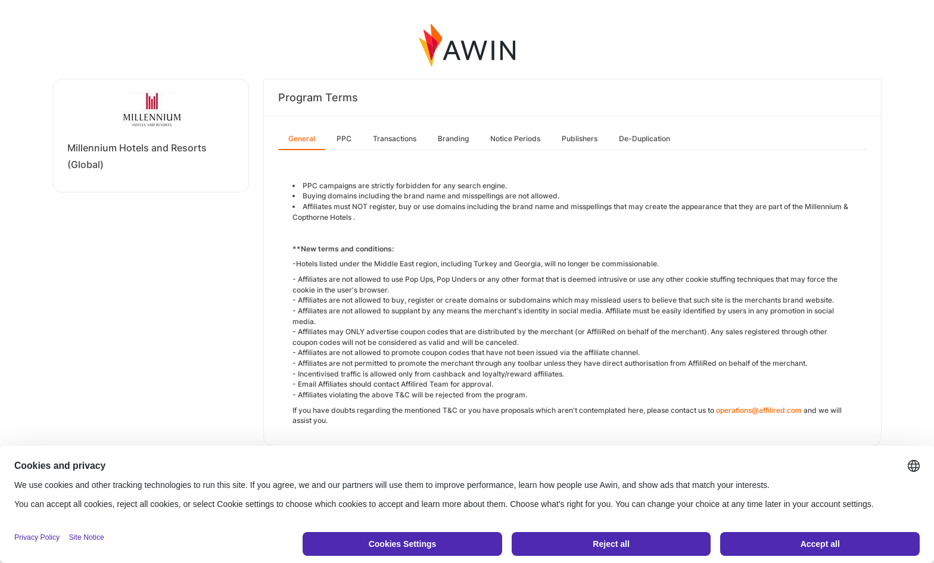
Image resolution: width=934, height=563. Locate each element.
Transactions (394, 138)
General (301, 138)
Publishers (579, 138)
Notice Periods (515, 138)
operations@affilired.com (759, 410)
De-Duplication (644, 138)
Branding (453, 138)
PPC (344, 138)
